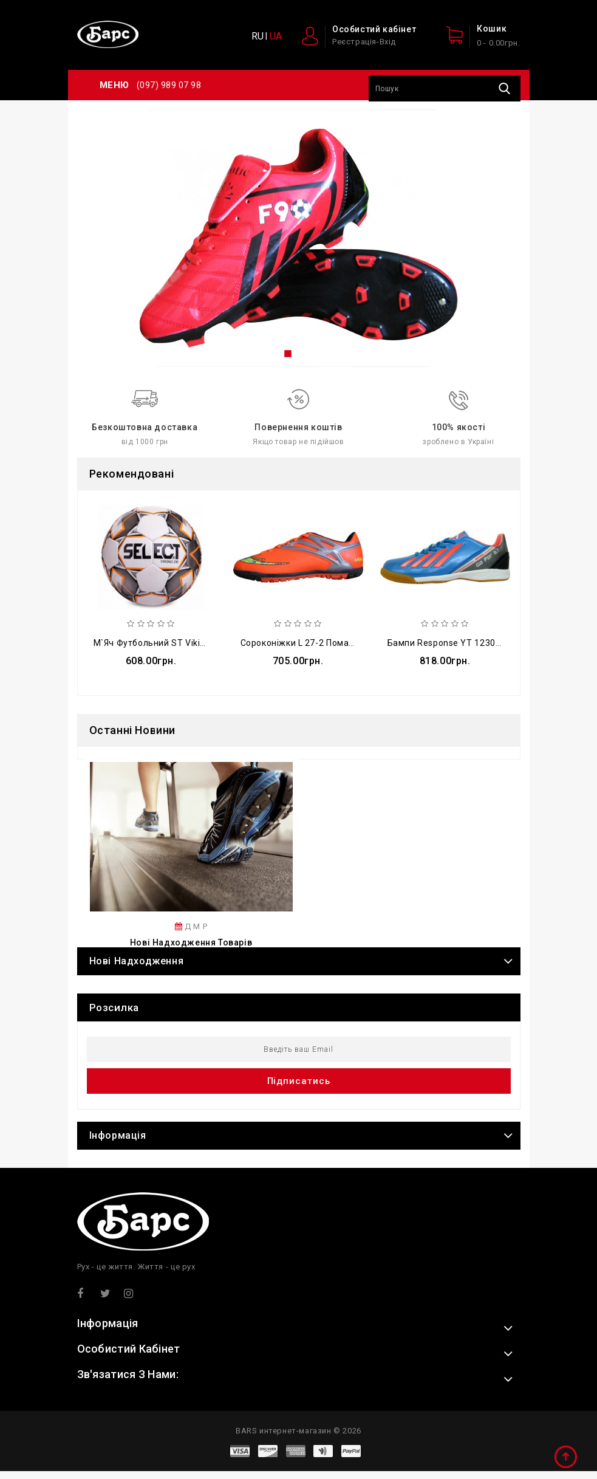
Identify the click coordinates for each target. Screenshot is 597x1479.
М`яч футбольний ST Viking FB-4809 (171, 645)
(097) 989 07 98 (169, 85)
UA (276, 36)
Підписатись (298, 1088)
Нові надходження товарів (191, 950)
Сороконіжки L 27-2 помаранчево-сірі (322, 645)
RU (257, 36)
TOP (566, 1458)
